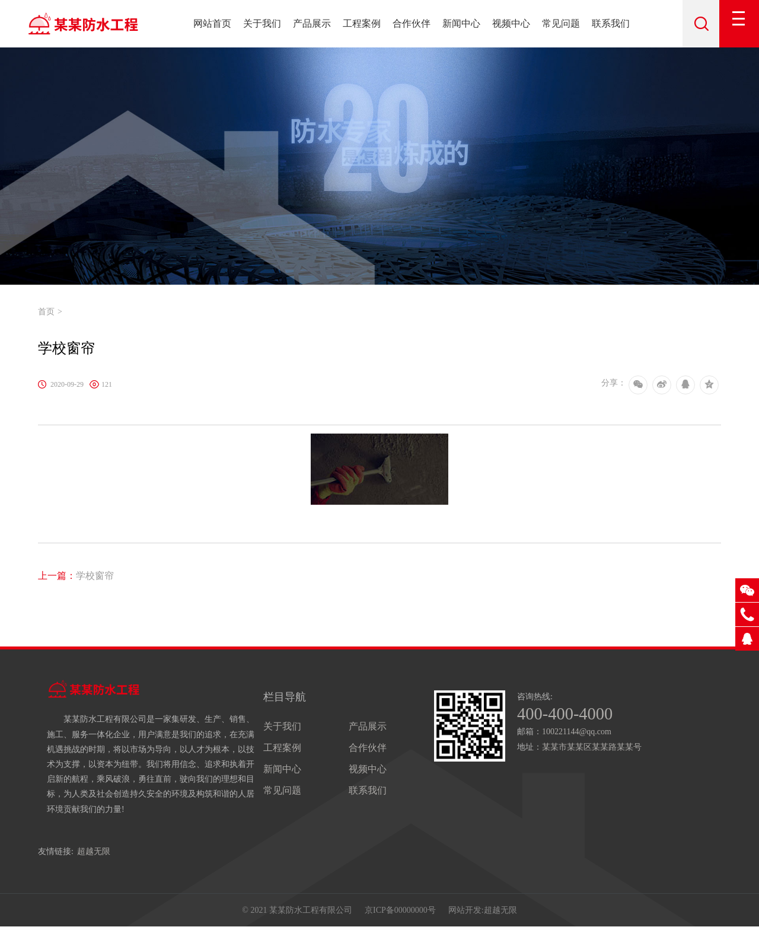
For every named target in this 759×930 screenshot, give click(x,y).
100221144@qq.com (576, 732)
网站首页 (212, 23)
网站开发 (464, 911)
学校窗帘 (76, 576)
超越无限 (93, 851)
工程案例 (362, 23)
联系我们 (611, 23)
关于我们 (262, 23)
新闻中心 (461, 23)
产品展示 (312, 23)
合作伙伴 (411, 23)
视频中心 (511, 23)
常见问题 (561, 23)
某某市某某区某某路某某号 (592, 748)
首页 (46, 311)
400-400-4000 (567, 715)
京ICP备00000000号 (400, 911)
